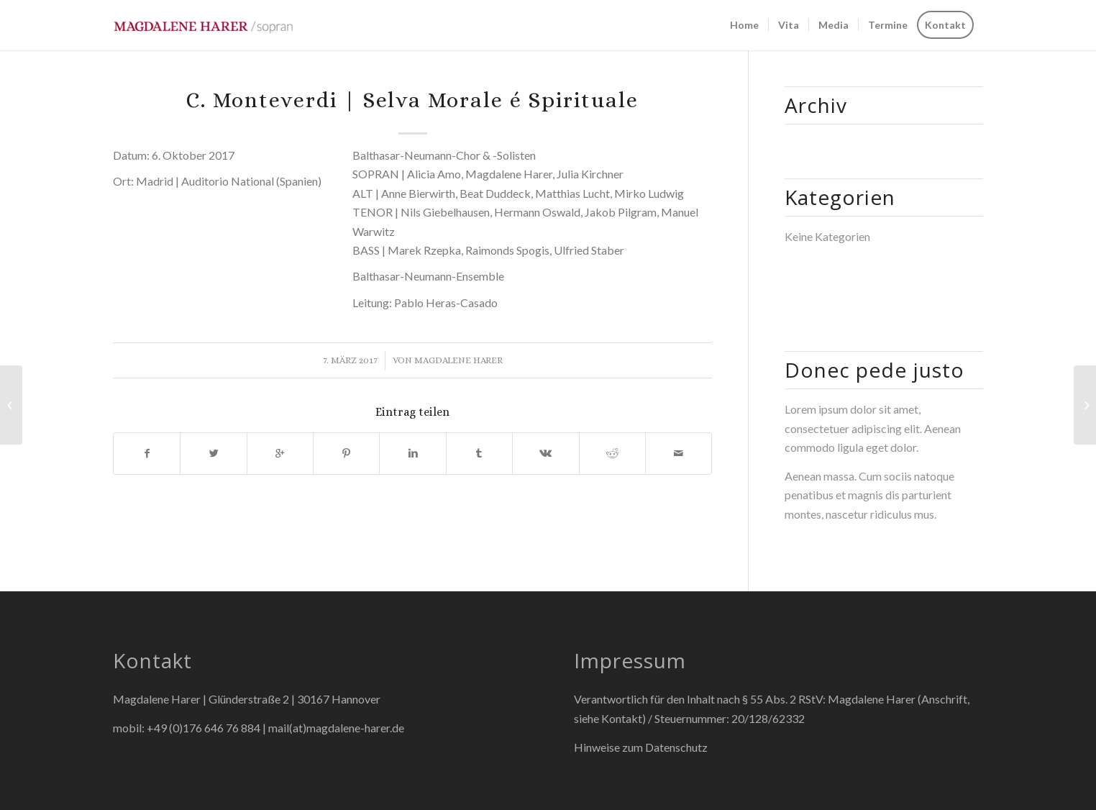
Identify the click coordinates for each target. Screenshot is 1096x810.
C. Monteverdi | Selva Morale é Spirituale (412, 100)
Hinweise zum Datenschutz (641, 747)
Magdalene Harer (458, 360)
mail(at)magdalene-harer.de (336, 727)
